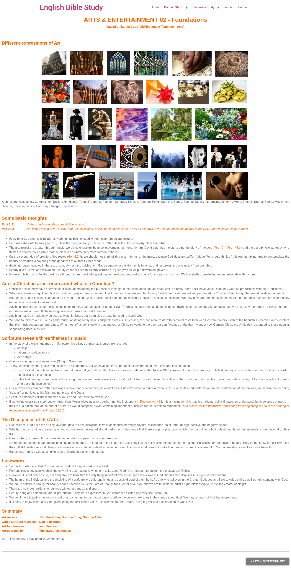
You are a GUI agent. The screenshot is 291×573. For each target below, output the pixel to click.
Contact (243, 7)
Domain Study (173, 7)
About (229, 7)
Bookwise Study (203, 7)
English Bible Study (71, 7)
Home (154, 7)
